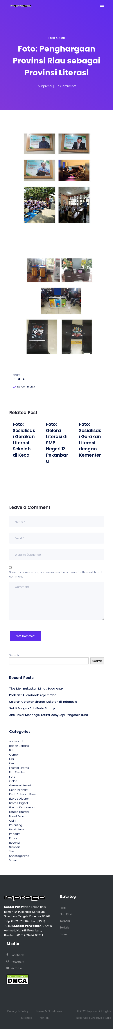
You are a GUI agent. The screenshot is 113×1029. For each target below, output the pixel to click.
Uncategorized (19, 856)
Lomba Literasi (19, 812)
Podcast (14, 834)
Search (14, 655)
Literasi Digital (18, 803)
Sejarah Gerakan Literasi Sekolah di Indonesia (43, 702)
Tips (11, 851)
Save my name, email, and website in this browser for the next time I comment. (55, 574)
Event (13, 763)
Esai (11, 759)
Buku (12, 750)
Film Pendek (17, 772)
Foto (51, 38)
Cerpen (14, 754)
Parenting (15, 825)
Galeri (60, 38)
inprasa (46, 86)
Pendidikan (16, 829)
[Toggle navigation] (102, 5)
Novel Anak (16, 816)
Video (13, 860)
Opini (12, 821)
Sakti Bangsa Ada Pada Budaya (32, 708)
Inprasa (92, 1011)
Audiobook (16, 741)
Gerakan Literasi (20, 785)
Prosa (13, 838)
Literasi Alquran (19, 798)
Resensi (14, 843)
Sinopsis (14, 847)
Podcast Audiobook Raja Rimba (32, 695)
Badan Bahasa (19, 746)
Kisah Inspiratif (18, 790)
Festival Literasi (19, 768)
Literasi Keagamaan (22, 807)
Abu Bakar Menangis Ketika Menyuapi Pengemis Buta (48, 715)
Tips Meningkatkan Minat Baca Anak (36, 688)
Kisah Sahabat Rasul (23, 794)
